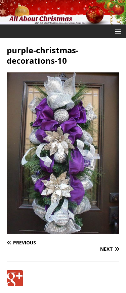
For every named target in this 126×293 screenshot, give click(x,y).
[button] (116, 31)
